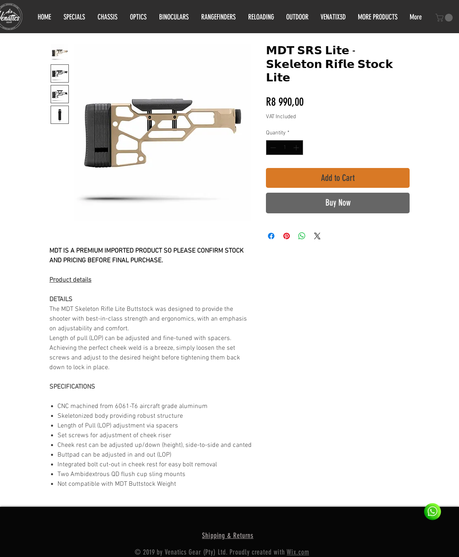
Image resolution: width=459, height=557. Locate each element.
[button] (445, 17)
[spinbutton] (284, 147)
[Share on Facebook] (271, 236)
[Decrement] (272, 147)
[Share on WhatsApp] (302, 236)
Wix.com (298, 552)
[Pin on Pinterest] (286, 236)
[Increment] (297, 147)
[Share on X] (317, 236)
